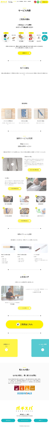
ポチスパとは (10, 1)
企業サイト (41, 420)
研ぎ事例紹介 (21, 1)
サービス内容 (14, 1)
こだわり (18, 1)
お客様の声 (29, 1)
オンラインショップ (24, 420)
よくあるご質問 (10, 2)
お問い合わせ (8, 420)
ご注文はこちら (43, 2)
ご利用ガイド (25, 1)
